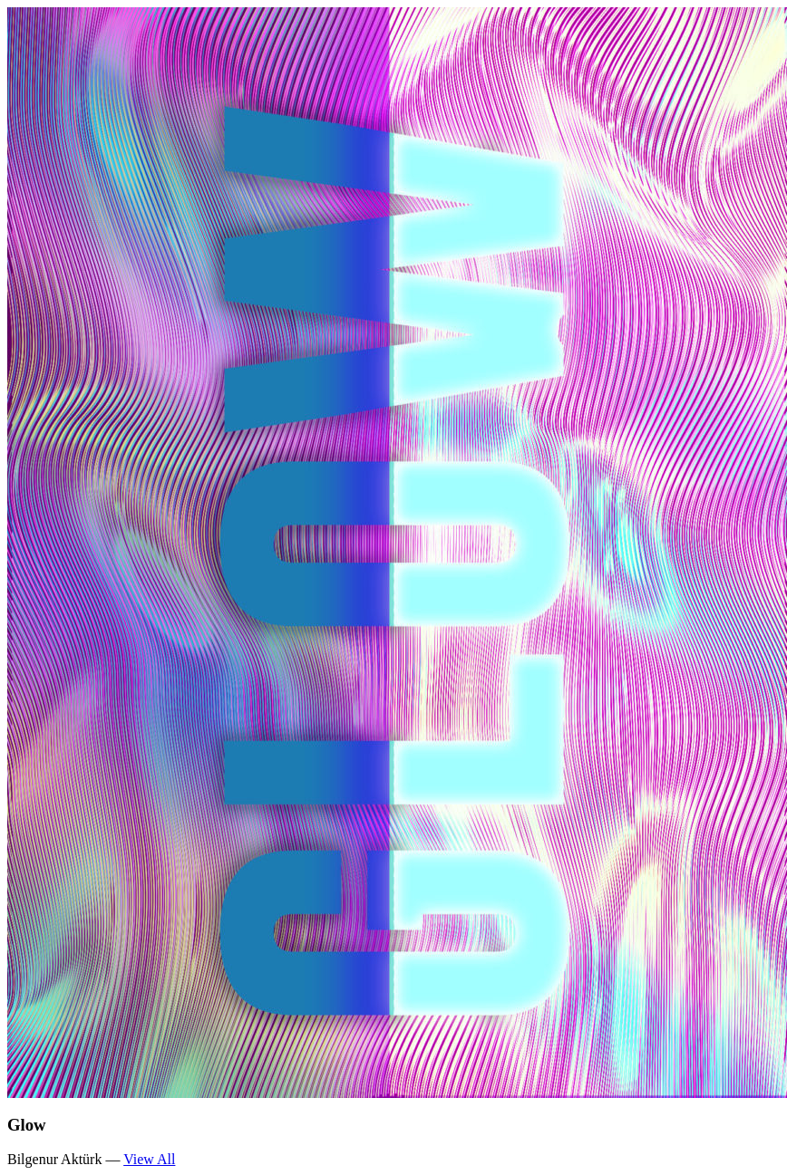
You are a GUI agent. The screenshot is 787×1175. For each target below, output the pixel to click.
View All (149, 1159)
